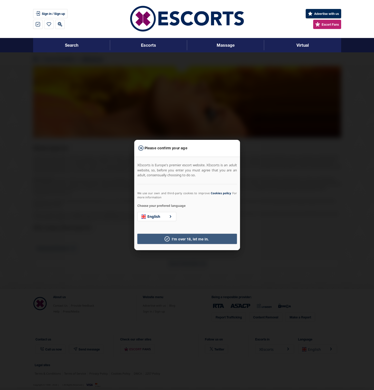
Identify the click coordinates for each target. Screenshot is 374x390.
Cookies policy (221, 193)
